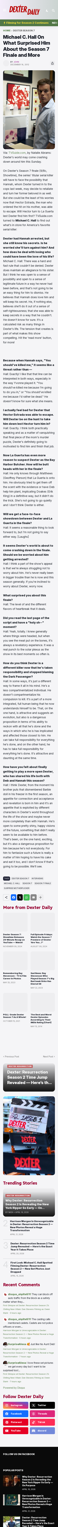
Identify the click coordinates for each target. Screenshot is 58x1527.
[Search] (54, 11)
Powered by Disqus (14, 1387)
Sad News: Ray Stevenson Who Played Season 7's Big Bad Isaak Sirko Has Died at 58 (42, 978)
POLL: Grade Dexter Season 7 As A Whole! (14, 1015)
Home (7, 30)
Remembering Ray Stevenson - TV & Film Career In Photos (14, 976)
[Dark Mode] (47, 10)
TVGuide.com (17, 152)
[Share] (52, 63)
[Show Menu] (4, 10)
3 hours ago (15, 1313)
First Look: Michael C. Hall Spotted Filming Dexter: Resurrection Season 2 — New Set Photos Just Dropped (31, 1267)
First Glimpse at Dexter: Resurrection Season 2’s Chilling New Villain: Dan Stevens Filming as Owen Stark (26, 1309)
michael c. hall (12, 883)
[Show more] (40, 897)
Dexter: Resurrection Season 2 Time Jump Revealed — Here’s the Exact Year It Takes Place (32, 1246)
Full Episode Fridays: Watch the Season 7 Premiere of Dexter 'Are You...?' (42, 938)
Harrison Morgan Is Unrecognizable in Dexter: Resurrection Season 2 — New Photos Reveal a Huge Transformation (32, 1226)
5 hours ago (25, 1338)
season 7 (27, 883)
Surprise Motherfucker (16, 888)
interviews (37, 878)
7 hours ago (25, 1356)
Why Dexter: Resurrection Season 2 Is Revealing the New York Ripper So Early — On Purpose (37, 1481)
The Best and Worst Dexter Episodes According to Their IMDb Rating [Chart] (41, 1018)
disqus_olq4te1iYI (19, 1294)
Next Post (48, 1056)
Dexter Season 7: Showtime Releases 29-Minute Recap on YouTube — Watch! (14, 938)
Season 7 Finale (43, 883)
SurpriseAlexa (17, 1344)
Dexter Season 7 (24, 30)
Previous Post (12, 1056)
